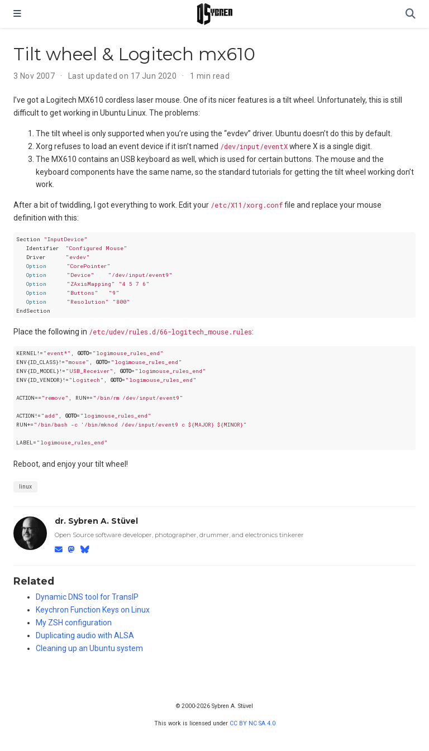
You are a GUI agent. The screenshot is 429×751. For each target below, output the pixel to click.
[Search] (411, 14)
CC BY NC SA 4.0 (252, 723)
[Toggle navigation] (17, 14)
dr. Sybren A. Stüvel (96, 520)
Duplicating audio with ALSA (85, 635)
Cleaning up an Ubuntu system (89, 648)
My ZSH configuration (74, 622)
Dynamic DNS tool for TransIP (87, 596)
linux (25, 486)
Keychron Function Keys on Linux (93, 609)
